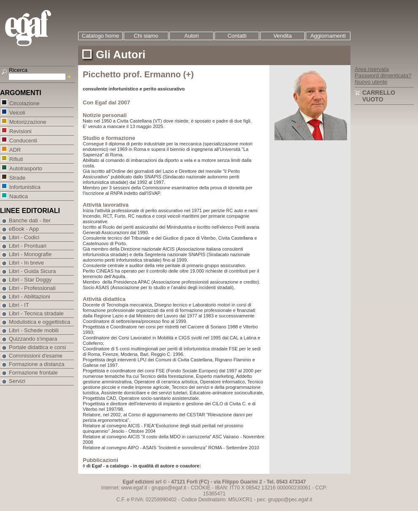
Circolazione (24, 103)
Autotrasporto (25, 168)
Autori (192, 36)
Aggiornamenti (328, 36)
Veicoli (17, 112)
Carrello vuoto (378, 96)
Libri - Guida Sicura (32, 271)
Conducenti (23, 140)
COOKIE (201, 488)
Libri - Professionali (32, 288)
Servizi (17, 381)
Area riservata (372, 69)
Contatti (237, 36)
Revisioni (20, 130)
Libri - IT (19, 305)
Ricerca (18, 70)
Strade (17, 177)
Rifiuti (16, 158)
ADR (15, 149)
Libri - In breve (26, 263)
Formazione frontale (33, 372)
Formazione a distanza (37, 364)
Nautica (18, 195)
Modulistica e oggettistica (39, 322)
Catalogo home (100, 36)
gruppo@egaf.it (169, 488)
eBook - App (24, 229)
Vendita (283, 36)
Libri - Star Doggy (30, 279)
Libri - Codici (24, 237)
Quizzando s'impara (33, 339)
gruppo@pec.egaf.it (290, 500)
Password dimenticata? (383, 75)
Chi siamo (146, 36)
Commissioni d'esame (35, 356)
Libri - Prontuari (27, 246)
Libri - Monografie (30, 254)
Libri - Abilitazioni (29, 296)
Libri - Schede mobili (34, 330)
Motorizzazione (27, 121)
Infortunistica (25, 186)
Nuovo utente (371, 82)
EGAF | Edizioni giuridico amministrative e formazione (38, 29)
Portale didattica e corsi (37, 347)
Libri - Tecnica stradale (36, 313)
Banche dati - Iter (30, 220)
